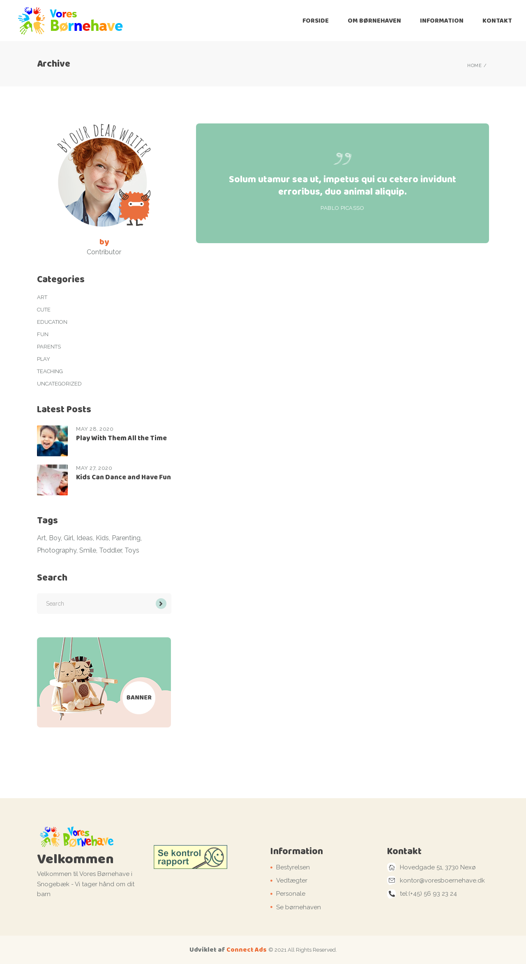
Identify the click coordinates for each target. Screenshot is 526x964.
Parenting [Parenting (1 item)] (126, 538)
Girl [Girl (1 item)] (69, 538)
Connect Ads (246, 949)
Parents (49, 347)
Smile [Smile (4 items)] (87, 550)
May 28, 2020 (94, 429)
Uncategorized (59, 384)
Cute (44, 310)
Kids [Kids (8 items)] (102, 538)
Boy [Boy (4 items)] (55, 538)
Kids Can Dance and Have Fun (123, 477)
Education (52, 322)
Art (42, 297)
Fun (42, 334)
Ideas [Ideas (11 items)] (84, 538)
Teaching (50, 371)
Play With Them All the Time (121, 438)
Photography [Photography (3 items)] (56, 550)
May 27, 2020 (94, 468)
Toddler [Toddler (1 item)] (110, 550)
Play (43, 359)
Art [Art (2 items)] (41, 538)
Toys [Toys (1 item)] (132, 550)
